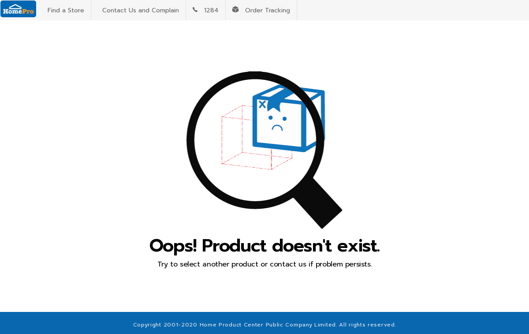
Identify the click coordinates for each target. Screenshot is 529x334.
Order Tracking (261, 10)
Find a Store (63, 10)
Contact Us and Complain (138, 10)
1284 (206, 10)
